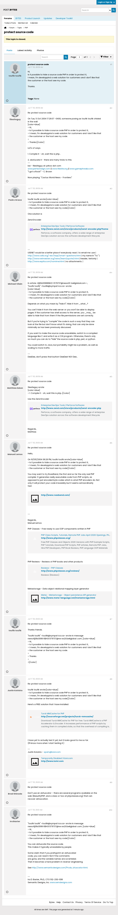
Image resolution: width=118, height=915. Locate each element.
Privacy (79, 902)
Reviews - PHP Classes (52, 568)
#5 (111, 377)
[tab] (9, 50)
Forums (8, 18)
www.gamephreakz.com (81, 168)
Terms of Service (92, 902)
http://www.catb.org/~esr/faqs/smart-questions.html (54, 255)
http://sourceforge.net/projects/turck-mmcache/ (67, 716)
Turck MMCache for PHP (52, 713)
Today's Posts (10, 23)
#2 (111, 108)
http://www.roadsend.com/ (55, 495)
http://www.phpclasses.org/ (55, 538)
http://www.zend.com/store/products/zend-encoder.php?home (74, 229)
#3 (111, 188)
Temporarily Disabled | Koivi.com (57, 758)
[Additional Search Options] (110, 10)
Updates (48, 18)
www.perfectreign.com (39, 168)
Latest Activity (25, 50)
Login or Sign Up (106, 2)
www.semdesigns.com (61, 882)
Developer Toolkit (64, 18)
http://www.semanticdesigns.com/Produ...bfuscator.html (60, 867)
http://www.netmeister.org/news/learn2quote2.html (53, 258)
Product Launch (32, 18)
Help (58, 902)
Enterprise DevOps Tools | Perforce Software (62, 226)
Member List (23, 23)
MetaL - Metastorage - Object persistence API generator (68, 595)
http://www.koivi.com (52, 761)
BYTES (18, 18)
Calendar (34, 23)
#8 (111, 679)
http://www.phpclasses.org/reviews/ (60, 570)
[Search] (96, 10)
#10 (110, 810)
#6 (111, 443)
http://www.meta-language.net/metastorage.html (68, 597)
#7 (111, 619)
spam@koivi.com (52, 752)
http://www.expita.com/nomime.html (46, 261)
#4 (110, 272)
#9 (111, 782)
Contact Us (68, 902)
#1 (111, 64)
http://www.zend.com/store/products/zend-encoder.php (71, 408)
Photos (40, 50)
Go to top (108, 902)
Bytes (52, 902)
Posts (9, 50)
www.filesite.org (60, 168)
